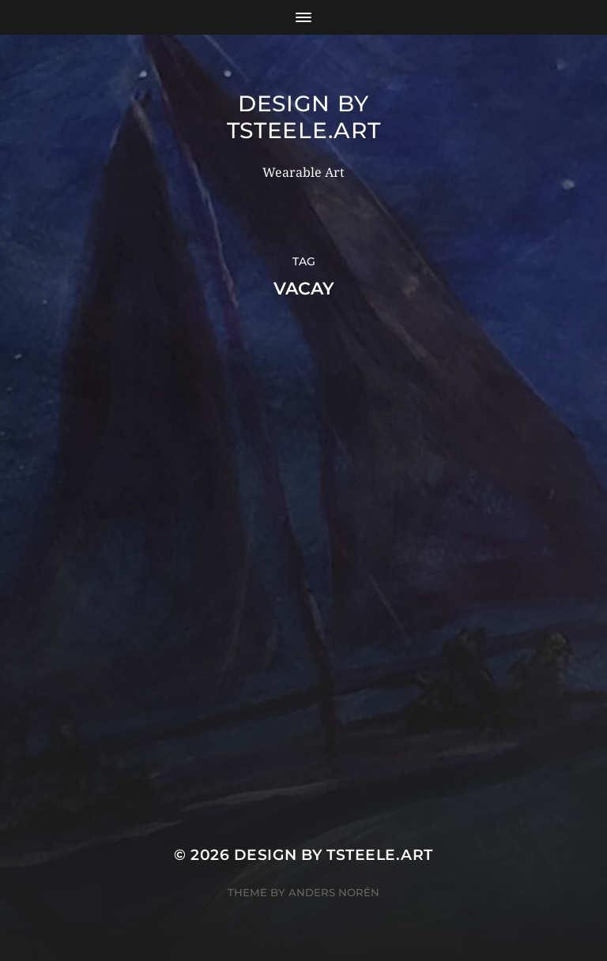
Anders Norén (333, 892)
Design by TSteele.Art (304, 117)
